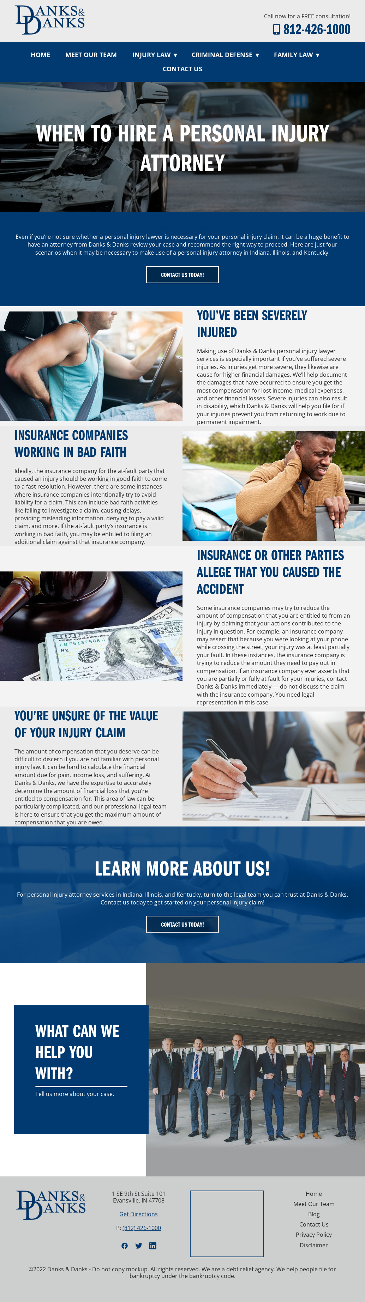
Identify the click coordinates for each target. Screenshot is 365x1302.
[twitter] (139, 1246)
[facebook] (125, 1246)
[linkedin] (153, 1246)
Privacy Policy (314, 1235)
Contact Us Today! (182, 274)
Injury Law (154, 54)
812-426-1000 (317, 28)
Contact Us (182, 68)
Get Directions (138, 1214)
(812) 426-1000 (141, 1228)
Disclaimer (314, 1245)
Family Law (296, 54)
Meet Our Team (91, 54)
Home (40, 54)
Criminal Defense (225, 54)
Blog (314, 1214)
